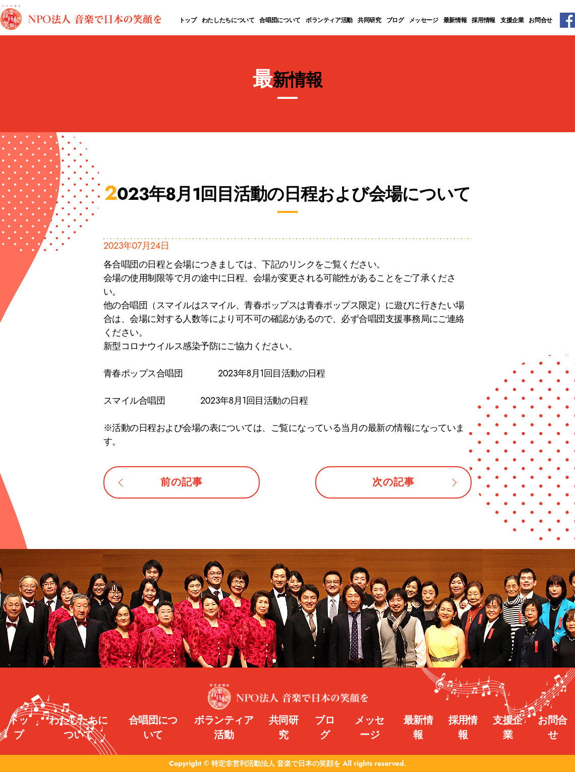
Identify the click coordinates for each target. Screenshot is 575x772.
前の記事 (181, 482)
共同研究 (369, 20)
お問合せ (540, 20)
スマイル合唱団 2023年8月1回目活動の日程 (205, 400)
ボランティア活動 (329, 20)
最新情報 (455, 20)
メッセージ (423, 20)
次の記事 (393, 482)
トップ (188, 20)
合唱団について (279, 20)
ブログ (395, 20)
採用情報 (483, 20)
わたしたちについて (228, 20)
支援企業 (512, 20)
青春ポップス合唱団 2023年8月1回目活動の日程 (214, 373)
